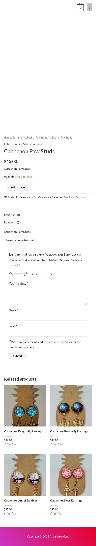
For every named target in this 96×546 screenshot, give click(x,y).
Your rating (18, 274)
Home (7, 137)
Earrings (17, 137)
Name (13, 310)
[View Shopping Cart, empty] (80, 7)
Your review (18, 283)
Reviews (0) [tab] (11, 222)
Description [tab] (12, 214)
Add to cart (19, 187)
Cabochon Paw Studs (35, 137)
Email (13, 326)
